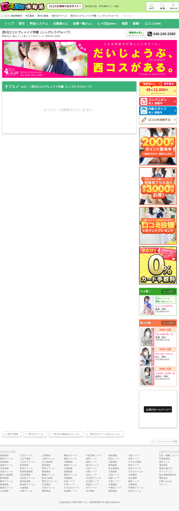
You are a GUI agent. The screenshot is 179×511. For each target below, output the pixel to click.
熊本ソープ (133, 465)
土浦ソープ (113, 475)
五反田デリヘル (27, 478)
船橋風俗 (46, 471)
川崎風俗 (132, 484)
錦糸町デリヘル (27, 484)
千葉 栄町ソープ (93, 455)
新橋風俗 (4, 484)
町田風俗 (24, 465)
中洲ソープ (69, 484)
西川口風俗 (12, 434)
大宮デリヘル (48, 487)
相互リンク (164, 462)
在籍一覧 (82, 23)
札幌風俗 (68, 478)
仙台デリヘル (134, 468)
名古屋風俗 (113, 468)
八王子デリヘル (27, 462)
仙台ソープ (91, 475)
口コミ (153, 23)
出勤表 (60, 23)
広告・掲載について (168, 455)
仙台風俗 (132, 478)
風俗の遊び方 (165, 468)
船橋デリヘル (48, 475)
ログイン (163, 484)
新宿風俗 (4, 455)
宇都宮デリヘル (135, 487)
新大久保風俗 (6, 475)
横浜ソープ (133, 481)
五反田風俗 (25, 475)
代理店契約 (164, 458)
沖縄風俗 (68, 462)
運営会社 (163, 478)
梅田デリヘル (70, 458)
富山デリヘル (134, 491)
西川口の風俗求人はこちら (67, 434)
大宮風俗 (46, 484)
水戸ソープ (91, 487)
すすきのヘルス (135, 471)
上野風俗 (46, 455)
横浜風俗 (112, 491)
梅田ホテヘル (70, 455)
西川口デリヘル (35, 434)
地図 (125, 23)
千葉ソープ (113, 481)
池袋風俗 (4, 462)
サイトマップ (165, 471)
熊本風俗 (112, 455)
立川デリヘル (26, 455)
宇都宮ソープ (114, 487)
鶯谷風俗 (4, 478)
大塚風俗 (24, 487)
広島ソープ (133, 458)
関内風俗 (46, 465)
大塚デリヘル (26, 491)
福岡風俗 (68, 471)
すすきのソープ (71, 487)
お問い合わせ (165, 481)
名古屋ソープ (92, 481)
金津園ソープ (70, 491)
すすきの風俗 (134, 462)
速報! (136, 23)
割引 (22, 23)
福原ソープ (91, 462)
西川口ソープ (92, 465)
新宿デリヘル (6, 458)
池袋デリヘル (6, 465)
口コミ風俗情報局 (92, 502)
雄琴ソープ (91, 458)
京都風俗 (112, 484)
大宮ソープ (91, 468)
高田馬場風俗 (26, 471)
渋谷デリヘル (6, 471)
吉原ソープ (69, 481)
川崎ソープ (91, 471)
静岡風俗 (112, 465)
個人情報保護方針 (167, 475)
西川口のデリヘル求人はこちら (105, 434)
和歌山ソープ (92, 484)
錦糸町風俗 (25, 481)
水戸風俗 (90, 491)
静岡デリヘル (70, 475)
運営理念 (163, 465)
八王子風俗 (25, 458)
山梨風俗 (132, 475)
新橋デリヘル (6, 487)
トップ (9, 23)
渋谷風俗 (4, 468)
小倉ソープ (133, 455)
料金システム (39, 23)
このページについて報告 (165, 441)
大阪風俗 (112, 462)
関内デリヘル (48, 468)
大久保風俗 (47, 462)
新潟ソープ (113, 458)
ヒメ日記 (107, 23)
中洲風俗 (68, 468)
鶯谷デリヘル (6, 481)
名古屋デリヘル (93, 478)
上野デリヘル (48, 458)
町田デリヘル (26, 468)
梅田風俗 (46, 491)
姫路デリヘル (70, 465)
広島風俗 (112, 471)
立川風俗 (4, 491)
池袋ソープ (113, 478)
